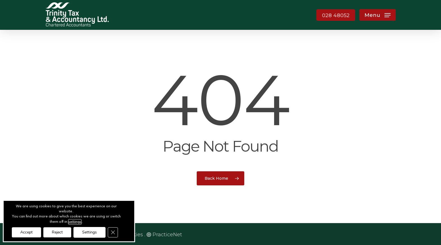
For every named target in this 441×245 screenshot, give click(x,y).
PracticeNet (164, 234)
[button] (377, 15)
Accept (26, 232)
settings (74, 222)
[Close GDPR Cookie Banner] (113, 232)
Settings (89, 232)
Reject (57, 232)
